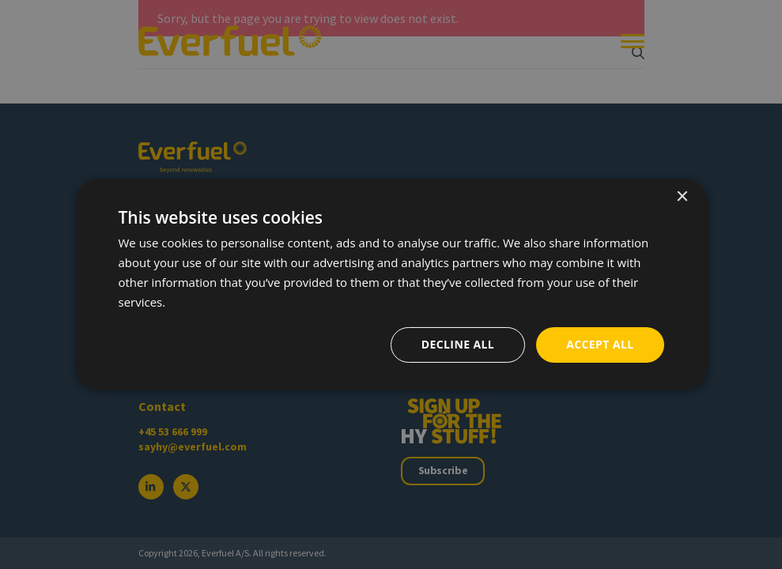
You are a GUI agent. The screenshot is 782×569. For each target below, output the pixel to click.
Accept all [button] (599, 344)
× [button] (682, 197)
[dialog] (391, 284)
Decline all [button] (457, 344)
